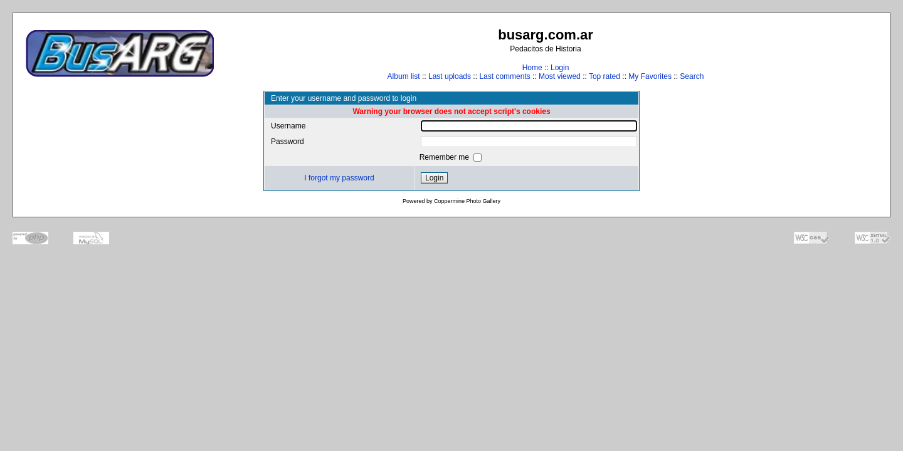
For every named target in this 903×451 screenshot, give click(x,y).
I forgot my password (339, 178)
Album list (404, 76)
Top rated (604, 76)
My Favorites (650, 76)
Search (692, 76)
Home (532, 67)
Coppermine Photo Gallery (467, 201)
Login (560, 67)
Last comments (504, 76)
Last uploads (449, 76)
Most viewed (560, 76)
